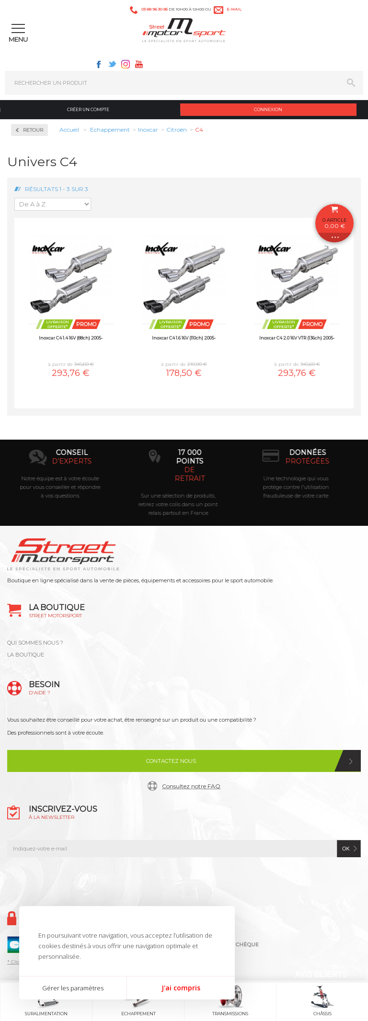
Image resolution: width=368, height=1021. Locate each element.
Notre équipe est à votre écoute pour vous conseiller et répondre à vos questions (169, 487)
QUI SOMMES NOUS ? (35, 642)
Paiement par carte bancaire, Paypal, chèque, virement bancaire (51, 487)
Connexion (268, 109)
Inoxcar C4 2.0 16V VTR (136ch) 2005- (296, 337)
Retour (33, 130)
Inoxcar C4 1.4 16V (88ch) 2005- (71, 337)
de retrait (299, 474)
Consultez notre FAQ (191, 786)
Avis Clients (321, 974)
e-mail (234, 9)
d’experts (181, 461)
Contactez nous (171, 761)
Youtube (139, 64)
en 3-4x (63, 461)
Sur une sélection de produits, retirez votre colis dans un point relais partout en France (287, 504)
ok (346, 848)
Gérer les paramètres (73, 988)
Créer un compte (88, 109)
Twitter (112, 64)
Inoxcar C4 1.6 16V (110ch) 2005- (184, 337)
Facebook (98, 64)
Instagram (125, 64)
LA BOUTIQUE (25, 654)
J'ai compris (180, 987)
